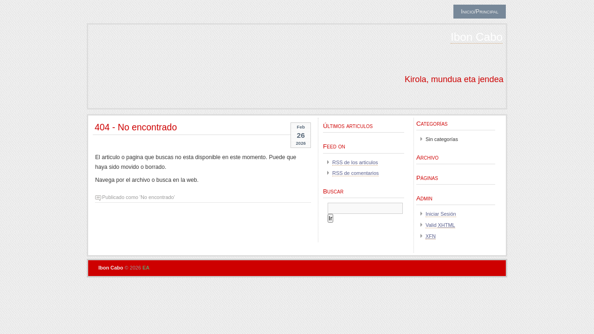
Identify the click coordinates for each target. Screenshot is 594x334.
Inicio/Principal (479, 11)
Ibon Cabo (477, 37)
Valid (440, 225)
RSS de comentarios (355, 173)
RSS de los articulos (355, 162)
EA (145, 267)
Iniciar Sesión (441, 214)
